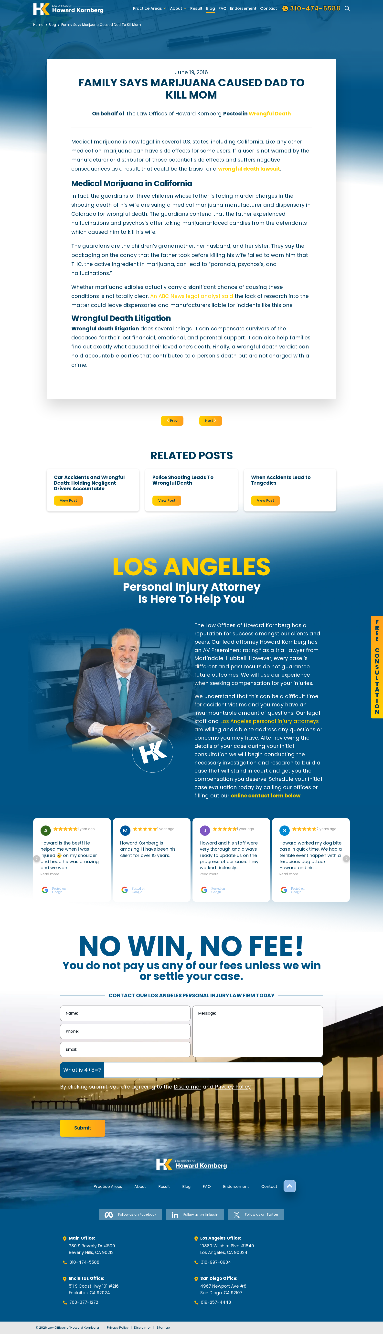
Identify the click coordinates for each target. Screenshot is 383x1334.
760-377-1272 (83, 1302)
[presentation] (97, 1105)
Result (196, 8)
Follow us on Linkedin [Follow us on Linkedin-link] (195, 1215)
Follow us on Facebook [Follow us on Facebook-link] (130, 1215)
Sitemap (163, 1327)
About (176, 8)
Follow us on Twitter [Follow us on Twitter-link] (256, 1215)
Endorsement (243, 8)
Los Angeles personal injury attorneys (269, 721)
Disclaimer (187, 1086)
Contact (268, 8)
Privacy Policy (233, 1086)
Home (38, 24)
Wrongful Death (270, 113)
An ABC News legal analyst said (191, 296)
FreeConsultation (377, 667)
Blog (210, 8)
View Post (68, 500)
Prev (172, 420)
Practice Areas (147, 8)
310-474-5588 (84, 1262)
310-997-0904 (216, 1262)
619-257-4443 (216, 1302)
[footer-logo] (191, 1164)
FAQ (222, 8)
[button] (346, 858)
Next (210, 420)
